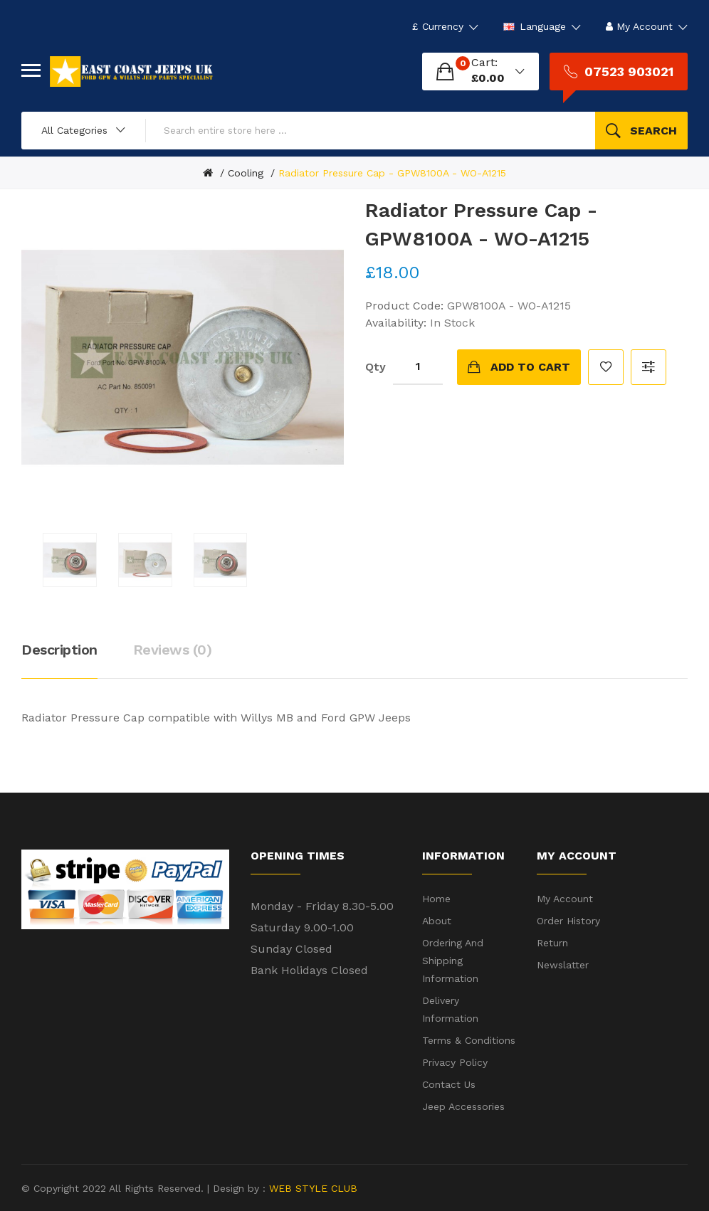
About (436, 920)
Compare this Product (648, 367)
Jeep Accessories (463, 1106)
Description (59, 649)
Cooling (245, 173)
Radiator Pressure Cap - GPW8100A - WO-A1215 (392, 173)
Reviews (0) (172, 649)
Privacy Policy (455, 1062)
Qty (375, 367)
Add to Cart (530, 367)
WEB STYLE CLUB (311, 1188)
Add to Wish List (606, 367)
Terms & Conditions (468, 1040)
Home (436, 898)
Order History (568, 920)
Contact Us (449, 1084)
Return (552, 942)
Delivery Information (450, 1009)
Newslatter (563, 965)
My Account (565, 898)
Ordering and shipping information (452, 960)
